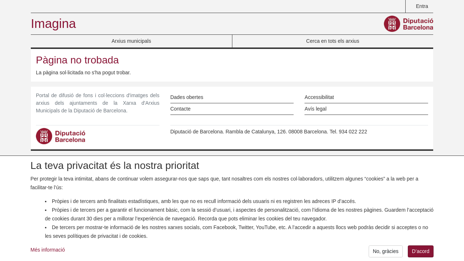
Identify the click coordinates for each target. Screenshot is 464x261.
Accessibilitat (319, 97)
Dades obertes (186, 97)
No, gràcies (385, 252)
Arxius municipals (131, 41)
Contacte (180, 109)
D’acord (420, 252)
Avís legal (315, 109)
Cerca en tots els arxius (332, 41)
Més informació (47, 251)
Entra (422, 6)
